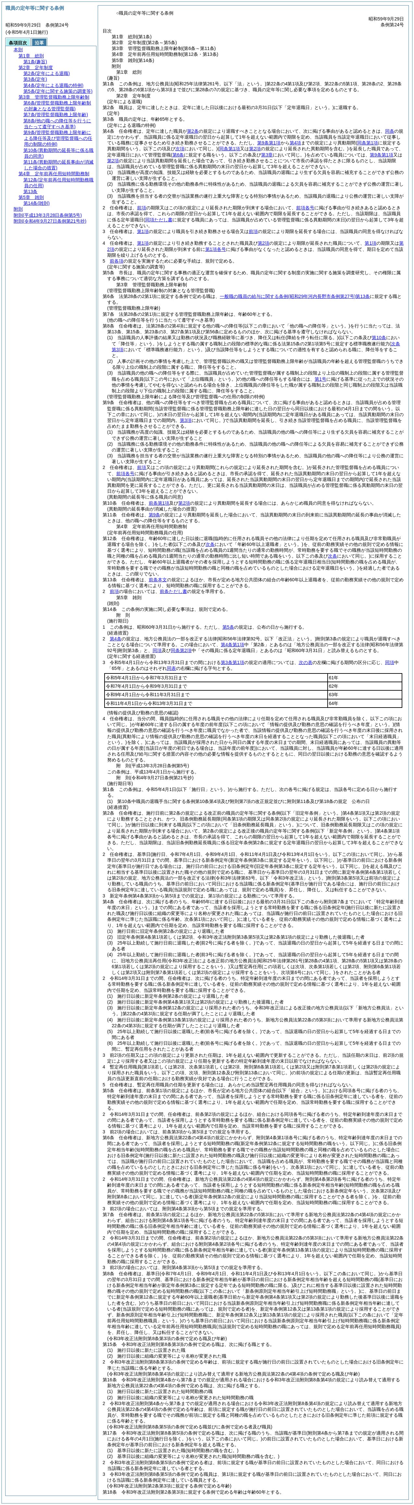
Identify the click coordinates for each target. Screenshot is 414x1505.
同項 (157, 650)
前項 (141, 207)
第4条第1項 (232, 644)
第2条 (193, 131)
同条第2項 (181, 650)
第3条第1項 (232, 662)
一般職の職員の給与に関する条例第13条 (295, 296)
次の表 (305, 662)
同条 (389, 131)
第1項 (143, 231)
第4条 (115, 638)
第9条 (154, 514)
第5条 (228, 627)
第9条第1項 (269, 142)
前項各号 (305, 207)
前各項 (116, 261)
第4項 (295, 142)
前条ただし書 (173, 591)
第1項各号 (215, 249)
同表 (171, 668)
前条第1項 (159, 503)
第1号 (320, 379)
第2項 (113, 160)
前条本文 (158, 579)
